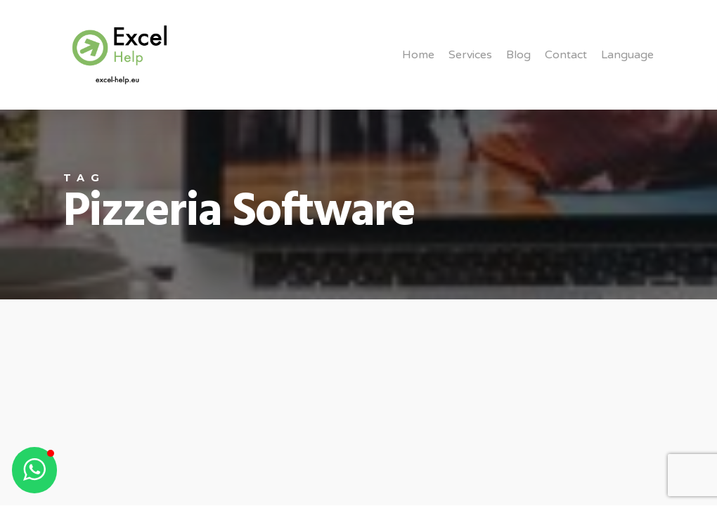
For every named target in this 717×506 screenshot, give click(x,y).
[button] (34, 470)
